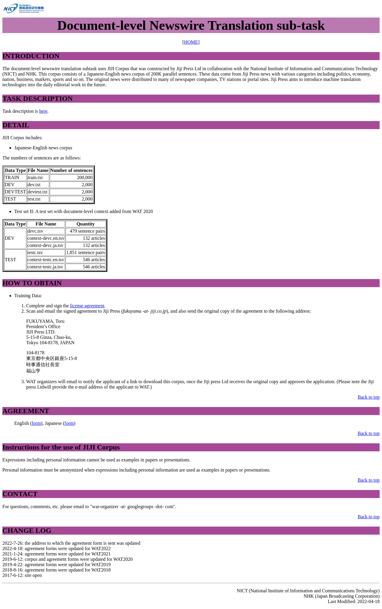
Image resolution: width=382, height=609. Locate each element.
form (36, 423)
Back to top (369, 397)
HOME (191, 42)
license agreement (87, 305)
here (43, 111)
